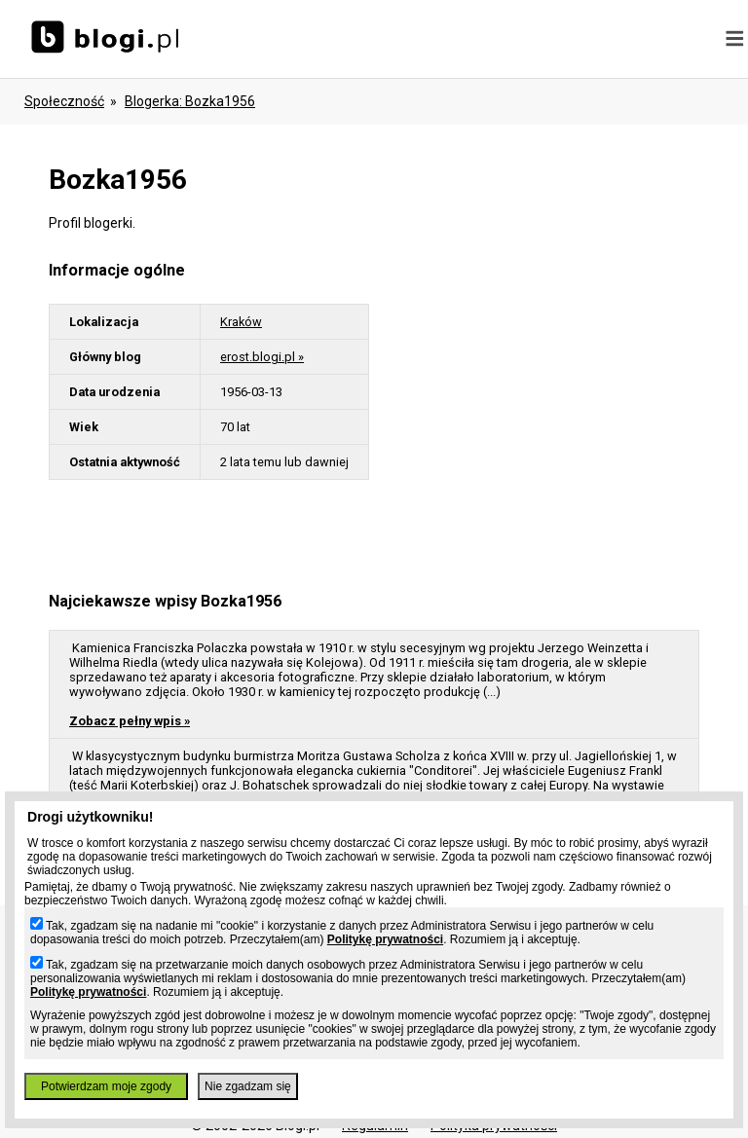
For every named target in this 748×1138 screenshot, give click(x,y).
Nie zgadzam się (248, 1086)
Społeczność (64, 101)
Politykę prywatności (385, 939)
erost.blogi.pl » (262, 356)
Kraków (241, 321)
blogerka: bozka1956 (190, 101)
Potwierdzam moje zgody (106, 1086)
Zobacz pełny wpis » (129, 721)
